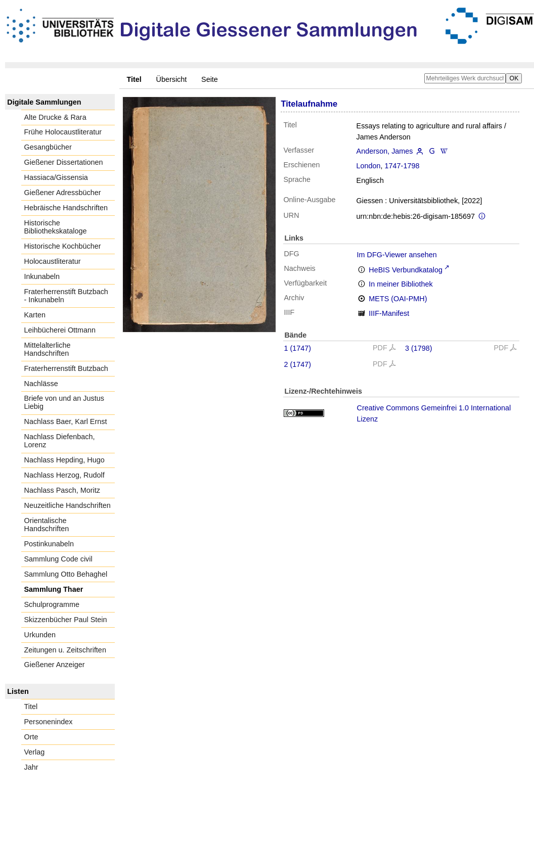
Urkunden (40, 635)
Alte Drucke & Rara (55, 117)
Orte (31, 737)
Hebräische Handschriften (66, 208)
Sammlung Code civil (58, 559)
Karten (35, 315)
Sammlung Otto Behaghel (66, 574)
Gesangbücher (48, 147)
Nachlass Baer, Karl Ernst (65, 421)
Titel (31, 706)
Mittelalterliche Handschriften (47, 349)
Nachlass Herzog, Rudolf (64, 475)
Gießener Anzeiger (54, 665)
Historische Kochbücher (62, 246)
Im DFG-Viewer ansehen (397, 255)
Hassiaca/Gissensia (56, 177)
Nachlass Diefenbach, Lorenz (59, 441)
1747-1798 (402, 166)
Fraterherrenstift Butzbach (66, 368)
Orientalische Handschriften (46, 524)
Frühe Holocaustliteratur (63, 132)
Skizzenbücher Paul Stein (65, 620)
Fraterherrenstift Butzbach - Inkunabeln (66, 296)
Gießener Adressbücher (62, 193)
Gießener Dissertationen (63, 162)
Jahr (31, 767)
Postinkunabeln (49, 544)
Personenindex (48, 722)
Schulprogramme (52, 604)
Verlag (34, 752)
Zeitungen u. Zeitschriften (65, 650)
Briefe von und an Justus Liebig (64, 402)
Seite (209, 79)
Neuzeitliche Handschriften (67, 505)
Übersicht (171, 79)
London (369, 166)
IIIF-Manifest (389, 313)
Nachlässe (41, 384)
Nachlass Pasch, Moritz (62, 490)
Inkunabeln (42, 276)
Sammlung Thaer (53, 589)
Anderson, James (385, 151)
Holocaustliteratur (52, 261)
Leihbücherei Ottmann (60, 330)
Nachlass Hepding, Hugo (64, 460)
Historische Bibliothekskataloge (55, 227)
